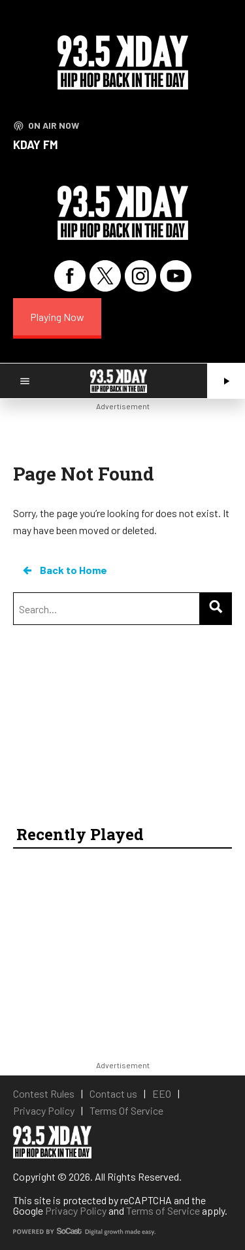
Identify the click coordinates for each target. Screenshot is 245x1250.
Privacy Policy (75, 1210)
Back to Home (64, 570)
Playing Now (57, 317)
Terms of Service (163, 1210)
